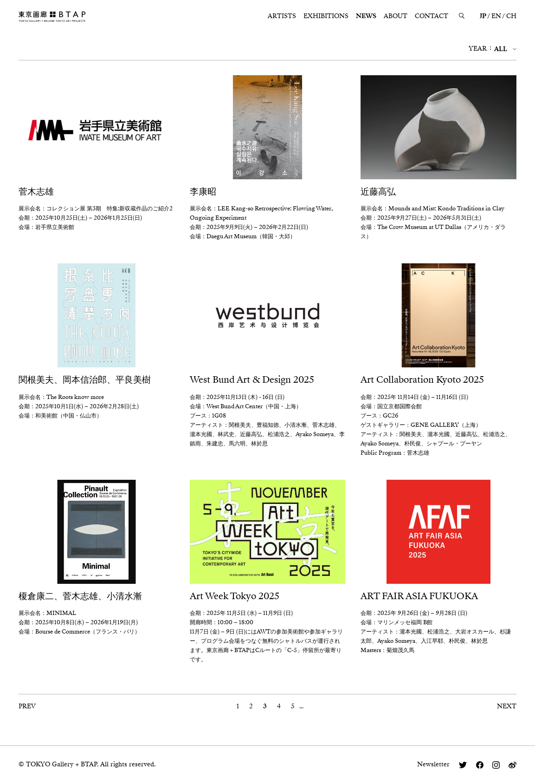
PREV (27, 707)
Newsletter (433, 764)
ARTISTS (282, 16)
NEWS (366, 16)
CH (511, 16)
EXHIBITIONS (325, 16)
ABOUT (395, 16)
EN (496, 16)
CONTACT (431, 16)
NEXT (506, 707)
